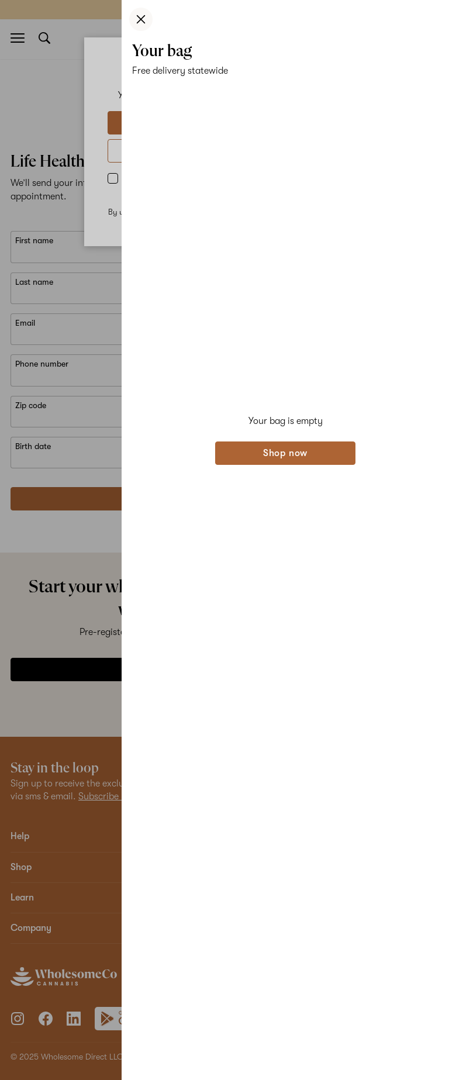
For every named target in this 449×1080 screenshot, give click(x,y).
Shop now (285, 453)
